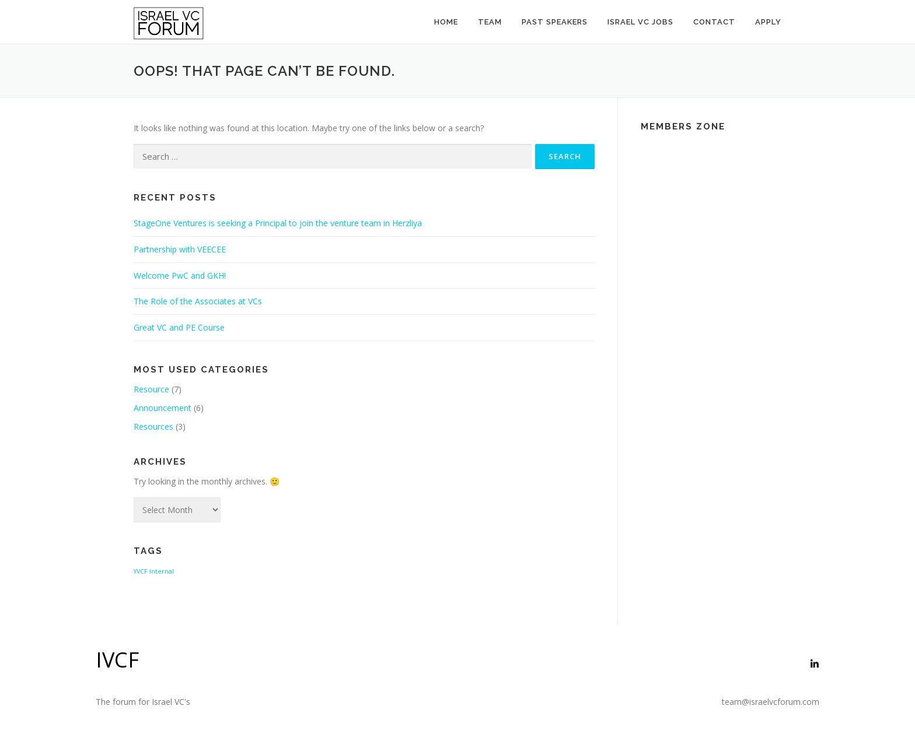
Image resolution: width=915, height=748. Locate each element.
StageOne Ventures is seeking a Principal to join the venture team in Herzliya (278, 223)
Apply (768, 21)
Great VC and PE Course (179, 327)
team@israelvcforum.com (770, 701)
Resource (151, 389)
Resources (153, 426)
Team (490, 21)
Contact (714, 21)
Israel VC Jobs (640, 21)
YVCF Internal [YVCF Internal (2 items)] (154, 571)
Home (446, 21)
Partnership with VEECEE (180, 249)
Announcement (162, 407)
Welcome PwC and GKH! (180, 275)
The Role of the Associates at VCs (198, 301)
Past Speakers (555, 21)
